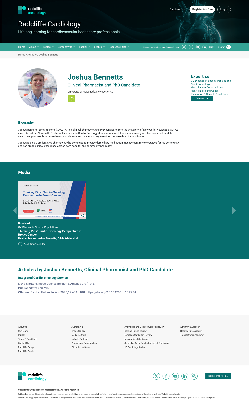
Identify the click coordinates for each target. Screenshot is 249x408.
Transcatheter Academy (192, 335)
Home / (22, 55)
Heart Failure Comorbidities (207, 87)
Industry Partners (79, 339)
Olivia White (65, 238)
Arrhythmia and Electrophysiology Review (144, 327)
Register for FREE (218, 375)
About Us (22, 327)
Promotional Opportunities (84, 343)
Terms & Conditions (27, 339)
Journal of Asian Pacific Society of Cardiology (146, 343)
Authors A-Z (77, 327)
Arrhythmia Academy (190, 327)
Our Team (23, 331)
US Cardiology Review (135, 347)
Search (221, 47)
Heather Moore (27, 238)
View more (202, 98)
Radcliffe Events (26, 351)
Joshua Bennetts (46, 238)
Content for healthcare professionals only (161, 47)
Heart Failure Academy (191, 331)
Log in (224, 9)
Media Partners (78, 335)
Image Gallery (78, 331)
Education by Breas (80, 347)
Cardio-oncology (200, 84)
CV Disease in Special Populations (211, 80)
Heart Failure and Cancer (205, 90)
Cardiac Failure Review (135, 331)
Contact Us (23, 343)
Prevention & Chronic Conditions (209, 94)
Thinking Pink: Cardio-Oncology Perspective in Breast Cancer (49, 232)
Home (21, 46)
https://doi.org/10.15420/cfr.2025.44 (111, 292)
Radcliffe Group (26, 347)
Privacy (21, 335)
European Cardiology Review (138, 335)
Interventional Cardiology (136, 339)
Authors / (32, 55)
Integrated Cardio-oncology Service (43, 278)
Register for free (202, 9)
